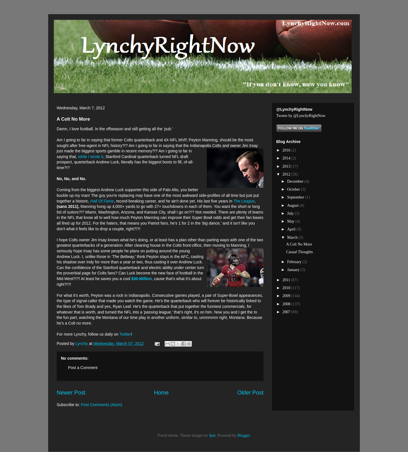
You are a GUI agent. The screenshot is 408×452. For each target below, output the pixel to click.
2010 (287, 288)
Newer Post (71, 392)
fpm (212, 435)
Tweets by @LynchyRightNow (301, 116)
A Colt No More (299, 244)
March (292, 237)
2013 (287, 166)
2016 (287, 150)
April (291, 229)
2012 (287, 174)
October (294, 189)
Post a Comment (82, 367)
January (293, 270)
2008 (287, 304)
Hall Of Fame (102, 201)
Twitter (125, 334)
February (294, 262)
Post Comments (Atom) (101, 404)
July (291, 213)
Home (161, 392)
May (291, 221)
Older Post (250, 392)
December (295, 181)
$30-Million (141, 278)
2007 (287, 312)
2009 (287, 296)
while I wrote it (90, 156)
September (296, 197)
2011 (286, 280)
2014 (287, 158)
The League (244, 201)
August (293, 205)
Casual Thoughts (299, 252)
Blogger (243, 435)
